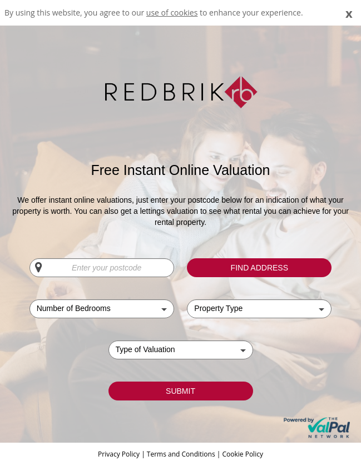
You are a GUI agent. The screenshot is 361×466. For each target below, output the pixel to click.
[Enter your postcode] (101, 267)
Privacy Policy (119, 454)
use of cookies (172, 12)
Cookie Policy (242, 454)
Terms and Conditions (181, 454)
